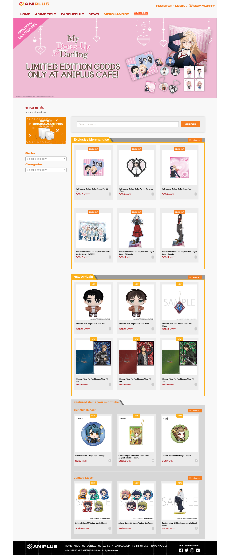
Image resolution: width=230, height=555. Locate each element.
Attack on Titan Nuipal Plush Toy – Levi (90, 324)
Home (25, 14)
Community (204, 6)
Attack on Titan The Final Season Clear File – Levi (179, 380)
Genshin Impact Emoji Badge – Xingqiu (90, 456)
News (94, 14)
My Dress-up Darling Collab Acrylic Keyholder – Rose (136, 190)
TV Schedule (72, 14)
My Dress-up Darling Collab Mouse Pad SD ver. (92, 190)
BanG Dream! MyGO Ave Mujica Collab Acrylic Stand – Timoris (179, 253)
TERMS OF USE (140, 545)
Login (180, 6)
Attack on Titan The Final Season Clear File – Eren (136, 380)
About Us (79, 545)
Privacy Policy (158, 545)
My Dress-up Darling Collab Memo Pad (176, 189)
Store (28, 112)
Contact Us (94, 545)
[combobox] (46, 159)
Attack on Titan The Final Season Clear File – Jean (93, 380)
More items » (194, 140)
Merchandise (116, 14)
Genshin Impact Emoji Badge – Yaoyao (176, 456)
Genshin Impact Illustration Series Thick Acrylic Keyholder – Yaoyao (134, 457)
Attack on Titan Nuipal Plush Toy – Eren (134, 324)
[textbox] (46, 159)
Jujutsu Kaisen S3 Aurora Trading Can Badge (136, 523)
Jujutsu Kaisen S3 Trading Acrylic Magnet (91, 523)
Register (164, 6)
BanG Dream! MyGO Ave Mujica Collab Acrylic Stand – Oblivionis (136, 253)
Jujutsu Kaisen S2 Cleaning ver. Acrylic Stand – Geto (179, 524)
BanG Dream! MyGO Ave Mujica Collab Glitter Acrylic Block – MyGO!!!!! (93, 253)
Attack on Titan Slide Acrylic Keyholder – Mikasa (177, 325)
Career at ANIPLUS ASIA (116, 545)
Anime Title (45, 14)
